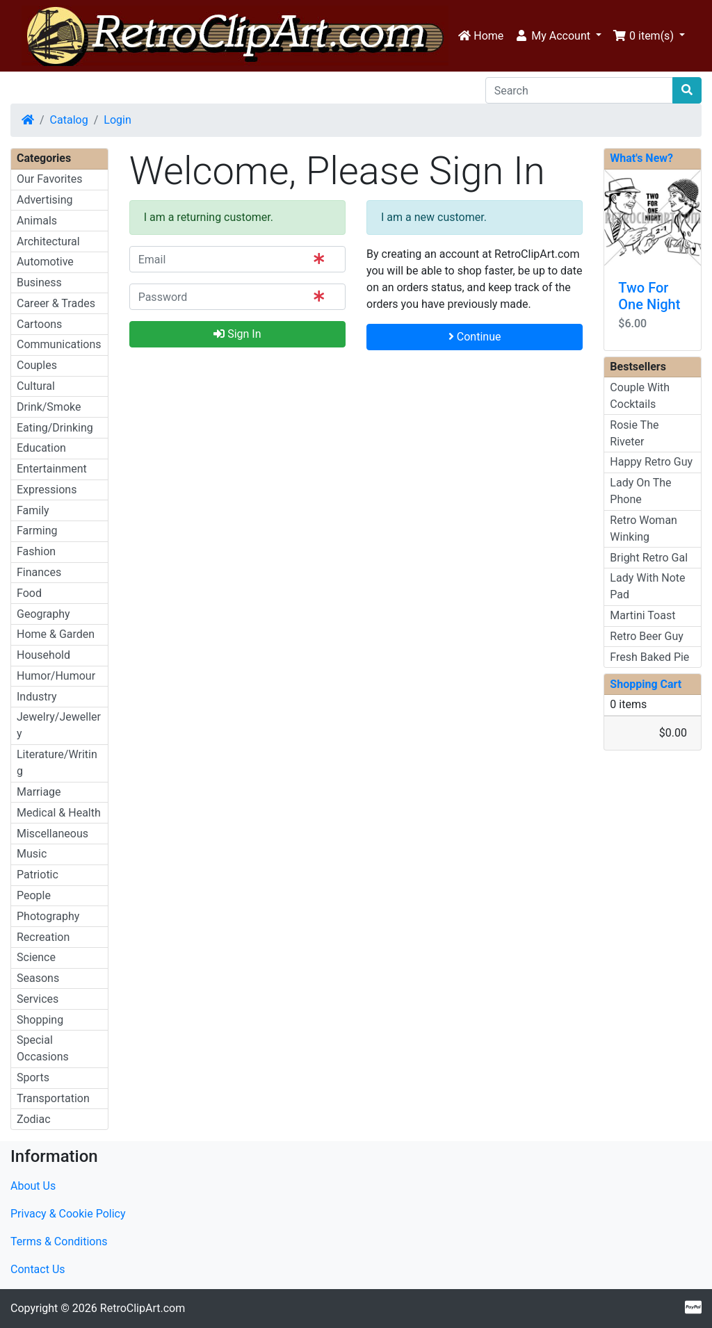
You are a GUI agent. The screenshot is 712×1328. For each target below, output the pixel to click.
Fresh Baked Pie (649, 657)
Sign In (237, 334)
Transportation (53, 1098)
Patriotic (37, 874)
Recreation (43, 937)
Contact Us (37, 1269)
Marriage (39, 791)
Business (39, 282)
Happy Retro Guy (651, 461)
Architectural (48, 241)
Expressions (46, 489)
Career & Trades (56, 303)
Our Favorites (49, 179)
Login (117, 119)
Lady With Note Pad (647, 586)
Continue (474, 336)
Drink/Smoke (49, 406)
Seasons (38, 978)
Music (32, 853)
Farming (37, 530)
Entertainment (52, 468)
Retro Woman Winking (643, 528)
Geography (43, 614)
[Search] (579, 90)
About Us (33, 1185)
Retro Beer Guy (646, 636)
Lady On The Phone (640, 491)
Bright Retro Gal (649, 557)
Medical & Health (59, 812)
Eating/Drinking (55, 427)
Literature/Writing (57, 763)
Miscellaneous (52, 833)
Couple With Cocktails (640, 396)
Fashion (36, 551)
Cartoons (39, 324)
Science (36, 957)
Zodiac (34, 1119)
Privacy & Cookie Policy (68, 1213)
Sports (33, 1077)
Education (41, 447)
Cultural (36, 386)
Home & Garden (56, 634)
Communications (59, 344)
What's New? (641, 158)
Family (33, 510)
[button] (558, 36)
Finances (39, 572)
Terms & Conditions (59, 1241)
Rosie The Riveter (634, 433)
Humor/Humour (56, 675)
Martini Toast (642, 615)
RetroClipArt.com (142, 1308)
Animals (37, 220)
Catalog (69, 119)
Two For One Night (649, 296)
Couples (37, 365)
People (34, 895)
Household (43, 655)
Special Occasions (43, 1048)
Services (37, 999)
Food (29, 593)
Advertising (45, 199)
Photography (48, 916)
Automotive (45, 261)
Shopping (40, 1019)
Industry (37, 696)
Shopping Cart (645, 684)
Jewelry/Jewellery (59, 725)
